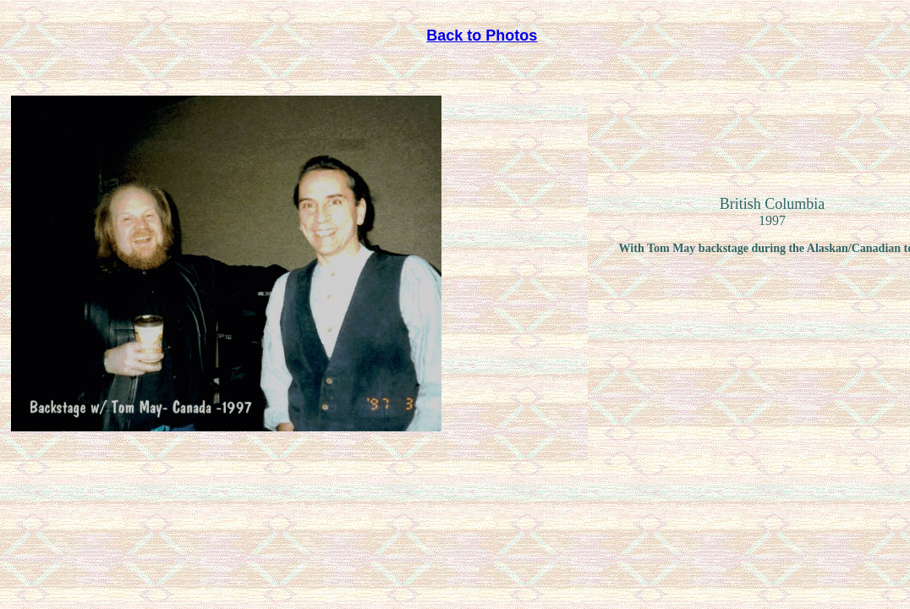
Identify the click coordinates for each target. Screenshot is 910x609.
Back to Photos (481, 35)
